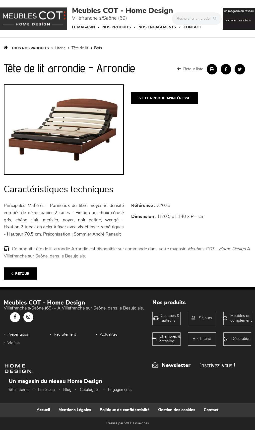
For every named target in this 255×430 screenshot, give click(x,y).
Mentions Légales (75, 410)
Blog (67, 390)
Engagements (120, 390)
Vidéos (13, 343)
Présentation (18, 334)
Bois (98, 48)
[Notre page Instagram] (28, 317)
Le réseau (46, 390)
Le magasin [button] (83, 27)
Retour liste (190, 69)
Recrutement (65, 334)
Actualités (109, 334)
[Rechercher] (216, 18)
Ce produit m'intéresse (164, 98)
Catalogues (90, 390)
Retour (20, 274)
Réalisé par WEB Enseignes (127, 423)
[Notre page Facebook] (15, 317)
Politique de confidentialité (125, 410)
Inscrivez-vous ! (217, 365)
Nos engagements (157, 27)
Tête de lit (79, 48)
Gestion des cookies (176, 410)
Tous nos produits (30, 48)
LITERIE (60, 48)
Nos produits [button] (116, 27)
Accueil (43, 410)
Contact (192, 27)
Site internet (19, 390)
